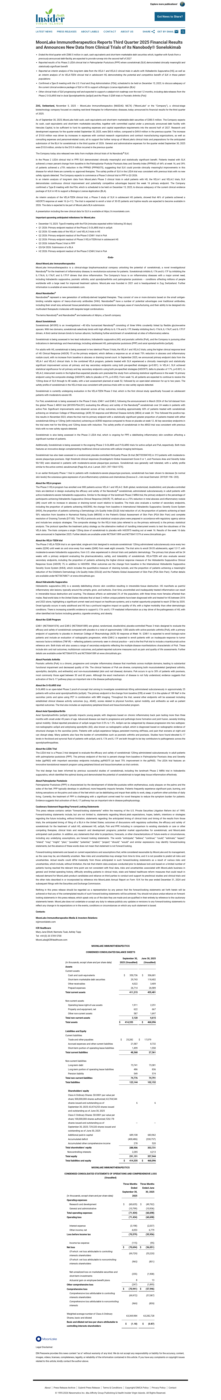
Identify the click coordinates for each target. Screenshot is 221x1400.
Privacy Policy (159, 1387)
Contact (109, 31)
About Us (127, 31)
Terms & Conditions (112, 1387)
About (48, 1387)
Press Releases (67, 31)
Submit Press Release (89, 1387)
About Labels (90, 31)
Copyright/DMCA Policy (137, 1387)
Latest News (44, 31)
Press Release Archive (64, 1387)
